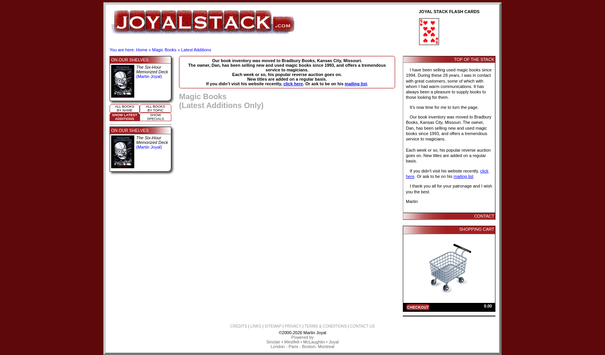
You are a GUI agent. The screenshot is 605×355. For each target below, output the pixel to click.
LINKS (256, 326)
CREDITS (238, 326)
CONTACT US (362, 326)
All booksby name (124, 108)
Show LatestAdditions (124, 117)
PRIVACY (293, 326)
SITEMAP (273, 326)
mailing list (356, 83)
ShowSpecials (155, 117)
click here (293, 83)
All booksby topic (155, 108)
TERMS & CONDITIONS (325, 326)
